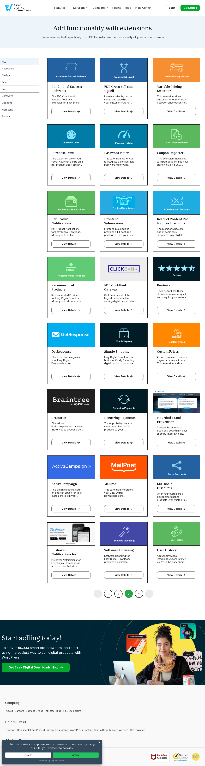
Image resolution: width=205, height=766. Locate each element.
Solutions (81, 7)
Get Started (190, 7)
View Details (71, 112)
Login (172, 7)
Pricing (116, 7)
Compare (100, 7)
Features (61, 7)
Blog (128, 7)
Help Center (143, 7)
